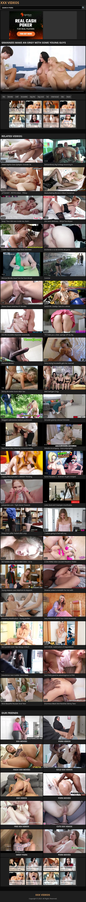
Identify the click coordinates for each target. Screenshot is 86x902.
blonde (10, 97)
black (68, 97)
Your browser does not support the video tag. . (43, 70)
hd (47, 97)
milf (16, 97)
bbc (62, 97)
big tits (32, 97)
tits (4, 97)
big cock (41, 97)
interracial (55, 97)
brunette (24, 97)
